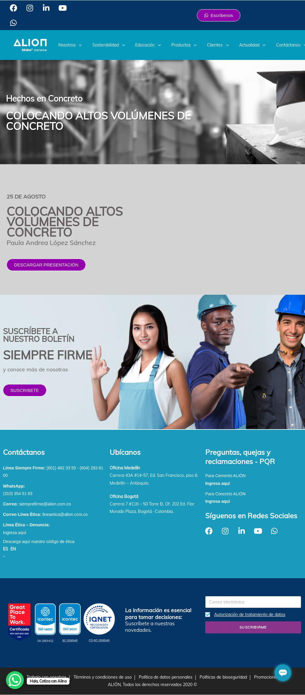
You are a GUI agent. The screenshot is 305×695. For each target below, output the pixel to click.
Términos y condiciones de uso (103, 677)
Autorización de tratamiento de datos (249, 614)
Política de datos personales (165, 677)
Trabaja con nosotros (46, 677)
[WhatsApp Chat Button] (15, 680)
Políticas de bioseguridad (223, 677)
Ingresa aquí (14, 532)
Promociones (266, 677)
